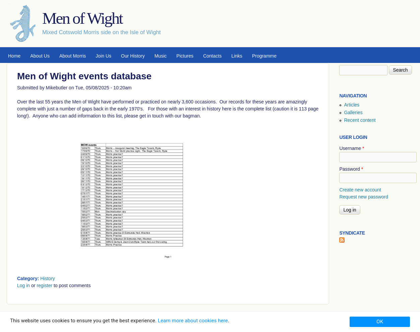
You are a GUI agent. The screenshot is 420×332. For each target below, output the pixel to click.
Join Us (103, 56)
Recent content (359, 120)
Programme (264, 56)
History (47, 278)
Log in (23, 285)
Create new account (360, 189)
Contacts (212, 56)
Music (161, 56)
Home (14, 56)
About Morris (72, 56)
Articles (351, 104)
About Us (40, 56)
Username (351, 148)
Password (351, 169)
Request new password (363, 196)
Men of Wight (82, 18)
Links (236, 56)
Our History (133, 56)
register (44, 285)
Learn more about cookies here (193, 321)
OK (379, 322)
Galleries (353, 112)
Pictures (184, 56)
